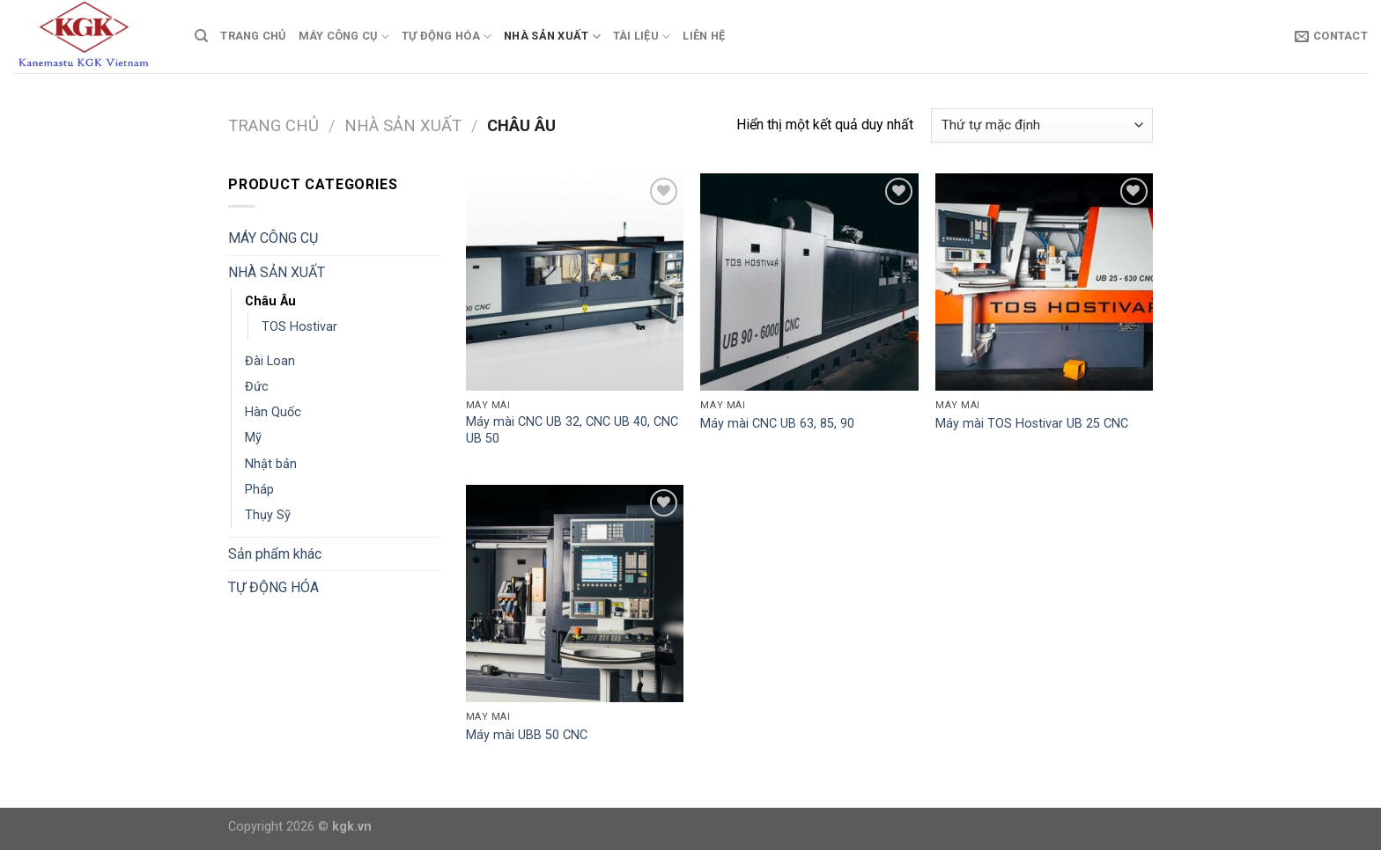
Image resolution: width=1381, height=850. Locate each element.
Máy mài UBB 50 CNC (526, 735)
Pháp (259, 489)
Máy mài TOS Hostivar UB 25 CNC (1031, 423)
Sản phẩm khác (274, 554)
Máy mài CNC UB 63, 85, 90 (777, 423)
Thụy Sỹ (268, 515)
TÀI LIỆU (642, 36)
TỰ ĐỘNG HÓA (446, 36)
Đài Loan (270, 361)
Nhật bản (271, 464)
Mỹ (253, 437)
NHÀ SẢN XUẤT (552, 36)
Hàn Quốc (273, 412)
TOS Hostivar (299, 326)
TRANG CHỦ (252, 35)
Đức (257, 386)
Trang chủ (273, 125)
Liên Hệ (704, 35)
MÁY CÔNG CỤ (344, 36)
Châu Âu (270, 301)
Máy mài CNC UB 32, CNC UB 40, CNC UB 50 (572, 430)
